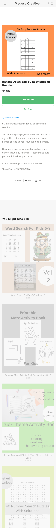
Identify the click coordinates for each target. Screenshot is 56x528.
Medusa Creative (27, 3)
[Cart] (53, 3)
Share (18, 181)
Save (38, 181)
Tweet (28, 181)
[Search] (48, 3)
